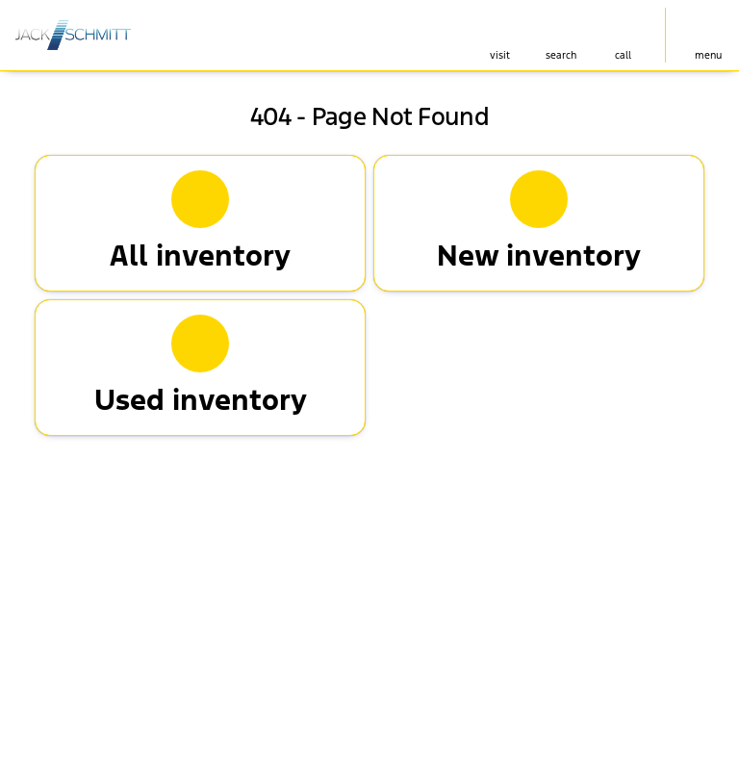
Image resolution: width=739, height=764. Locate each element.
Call (623, 55)
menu (708, 55)
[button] (499, 35)
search (561, 55)
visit (500, 55)
